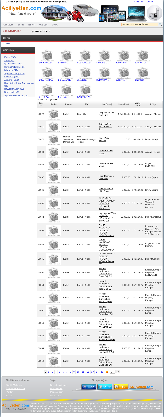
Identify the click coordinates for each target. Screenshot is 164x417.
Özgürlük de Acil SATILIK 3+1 (106, 114)
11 (83, 372)
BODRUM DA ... (143, 62)
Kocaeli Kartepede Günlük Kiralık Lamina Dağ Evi (106, 348)
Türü (87, 104)
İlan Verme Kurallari (15, 388)
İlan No (41, 104)
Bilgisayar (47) (11, 70)
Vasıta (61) (9, 60)
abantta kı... (85, 79)
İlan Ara (7, 43)
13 (92, 372)
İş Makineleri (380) (13, 63)
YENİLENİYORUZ (42, 31)
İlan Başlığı (107, 104)
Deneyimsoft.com (58, 385)
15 (102, 372)
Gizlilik (9, 395)
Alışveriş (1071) (11, 80)
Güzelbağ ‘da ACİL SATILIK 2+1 (105, 126)
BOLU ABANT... (124, 62)
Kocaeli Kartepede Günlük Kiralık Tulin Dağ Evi (105, 285)
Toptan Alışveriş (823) (14, 73)
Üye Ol (150, 1)
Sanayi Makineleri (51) (14, 67)
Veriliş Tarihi (138, 104)
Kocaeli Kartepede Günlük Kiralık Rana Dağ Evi (105, 272)
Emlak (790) (10, 57)
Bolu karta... (66, 96)
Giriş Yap (138, 1)
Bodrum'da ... (66, 62)
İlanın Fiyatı (124, 104)
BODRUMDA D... (85, 62)
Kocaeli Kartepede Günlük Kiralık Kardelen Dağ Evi (107, 336)
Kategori (69, 104)
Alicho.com (55, 395)
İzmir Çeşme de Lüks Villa (106, 177)
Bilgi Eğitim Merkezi (104, 139)
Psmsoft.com (56, 388)
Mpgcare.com (56, 392)
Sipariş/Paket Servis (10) (16, 95)
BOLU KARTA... (47, 79)
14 (97, 372)
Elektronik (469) (11, 76)
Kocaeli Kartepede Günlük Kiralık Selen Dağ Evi (105, 298)
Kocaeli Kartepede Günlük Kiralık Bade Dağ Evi (105, 361)
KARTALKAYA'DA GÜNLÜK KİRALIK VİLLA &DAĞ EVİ (107, 217)
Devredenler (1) (11, 92)
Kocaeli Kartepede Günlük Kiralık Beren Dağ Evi (106, 310)
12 (88, 372)
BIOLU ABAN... (66, 79)
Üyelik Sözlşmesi (14, 385)
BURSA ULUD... (47, 62)
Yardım (9, 392)
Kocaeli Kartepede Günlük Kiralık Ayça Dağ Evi (105, 323)
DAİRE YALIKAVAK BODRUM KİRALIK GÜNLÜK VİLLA (106, 230)
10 (78, 372)
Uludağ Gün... (47, 96)
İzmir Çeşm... (143, 79)
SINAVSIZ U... (104, 62)
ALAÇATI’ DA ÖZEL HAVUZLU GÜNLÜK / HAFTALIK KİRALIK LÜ (107, 203)
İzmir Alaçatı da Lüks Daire (106, 189)
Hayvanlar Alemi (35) (14, 89)
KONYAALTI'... (124, 79)
